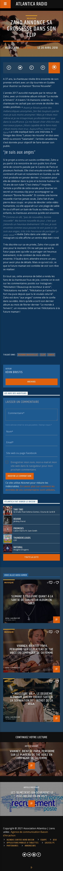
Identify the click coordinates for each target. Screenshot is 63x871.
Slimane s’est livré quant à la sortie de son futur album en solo (32, 600)
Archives (31, 382)
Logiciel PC (50, 842)
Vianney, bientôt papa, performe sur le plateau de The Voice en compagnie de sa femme (31, 649)
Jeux (55, 839)
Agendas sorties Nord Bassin (20, 839)
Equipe (44, 839)
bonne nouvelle (28, 354)
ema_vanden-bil (12, 618)
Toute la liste (31, 557)
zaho (51, 354)
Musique (31, 18)
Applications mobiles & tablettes (23, 842)
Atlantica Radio (31, 4)
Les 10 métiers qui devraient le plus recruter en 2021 (32, 794)
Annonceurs (30, 845)
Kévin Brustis (28, 47)
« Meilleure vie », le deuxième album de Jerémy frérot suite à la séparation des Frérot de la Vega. (31, 699)
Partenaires (12, 845)
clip (42, 354)
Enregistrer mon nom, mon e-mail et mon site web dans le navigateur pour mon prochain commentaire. (34, 462)
